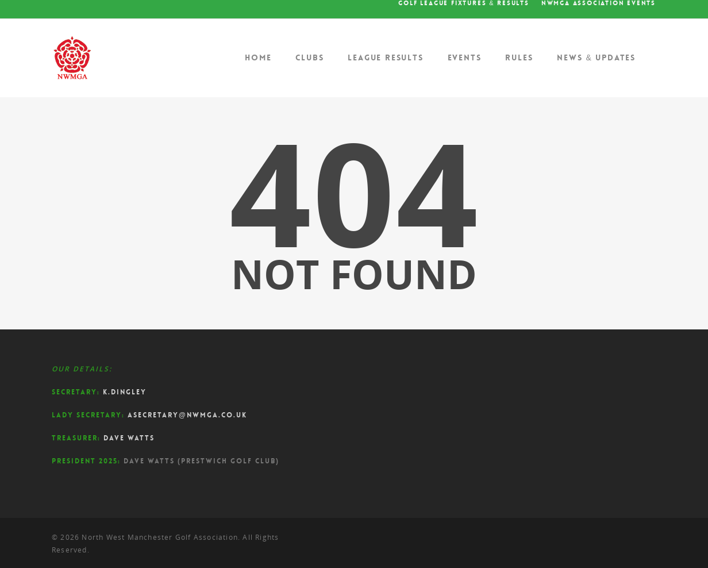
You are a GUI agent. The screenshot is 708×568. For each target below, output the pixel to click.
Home (258, 57)
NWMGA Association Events (598, 3)
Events (465, 57)
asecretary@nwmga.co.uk (187, 415)
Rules (519, 57)
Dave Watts (129, 438)
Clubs (309, 57)
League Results (385, 57)
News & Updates (596, 57)
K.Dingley (125, 392)
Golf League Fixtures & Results (463, 3)
